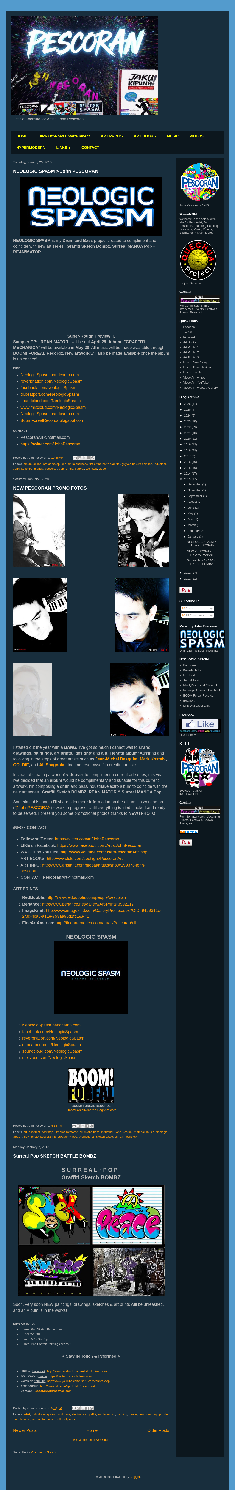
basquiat (34, 1132)
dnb (63, 464)
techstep (91, 468)
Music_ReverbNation (197, 367)
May (191, 513)
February (194, 530)
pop (61, 468)
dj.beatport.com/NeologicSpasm (50, 394)
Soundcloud (191, 680)
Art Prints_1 (191, 347)
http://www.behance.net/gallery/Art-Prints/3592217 (88, 904)
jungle (102, 1414)
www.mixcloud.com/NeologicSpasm (53, 407)
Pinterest (189, 337)
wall (58, 1419)
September (195, 496)
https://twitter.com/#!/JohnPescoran (87, 839)
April (191, 519)
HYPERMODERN (30, 148)
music (150, 1132)
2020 (188, 438)
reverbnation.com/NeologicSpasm (52, 381)
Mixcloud (189, 675)
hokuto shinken (142, 464)
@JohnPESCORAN (32, 807)
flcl (118, 464)
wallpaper (68, 1419)
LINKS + (63, 148)
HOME (21, 136)
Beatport (188, 700)
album (28, 464)
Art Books (189, 342)
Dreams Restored (66, 1132)
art (45, 464)
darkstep (54, 464)
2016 (188, 462)
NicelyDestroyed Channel (200, 685)
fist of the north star (102, 464)
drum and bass (78, 464)
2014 (188, 473)
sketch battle (104, 1136)
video (102, 468)
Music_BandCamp (195, 362)
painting (122, 1414)
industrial (160, 464)
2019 (188, 444)
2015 (188, 467)
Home (92, 1430)
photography (62, 1136)
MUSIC (173, 136)
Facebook (189, 327)
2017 (188, 456)
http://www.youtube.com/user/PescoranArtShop (104, 852)
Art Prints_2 (191, 352)
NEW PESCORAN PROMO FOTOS (50, 488)
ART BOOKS (145, 136)
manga (38, 468)
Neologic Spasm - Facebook (202, 690)
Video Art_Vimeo (194, 377)
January (193, 536)
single (69, 468)
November (195, 490)
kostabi (127, 1132)
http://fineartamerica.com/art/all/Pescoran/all (96, 923)
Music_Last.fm (192, 372)
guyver (126, 464)
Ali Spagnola (51, 765)
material (139, 1132)
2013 (188, 479)
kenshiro (26, 468)
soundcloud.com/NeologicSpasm (51, 400)
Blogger (135, 1477)
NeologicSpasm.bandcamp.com (50, 414)
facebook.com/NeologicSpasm (48, 387)
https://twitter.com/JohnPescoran (50, 444)
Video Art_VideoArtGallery (200, 387)
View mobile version (91, 1439)
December (195, 484)
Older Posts (158, 1430)
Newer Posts (25, 1430)
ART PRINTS (112, 136)
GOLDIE (21, 765)
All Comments (193, 615)
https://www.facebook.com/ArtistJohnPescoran (99, 845)
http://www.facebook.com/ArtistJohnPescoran (77, 1371)
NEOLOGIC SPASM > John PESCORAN (55, 171)
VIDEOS (197, 136)
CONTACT (90, 148)
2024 (188, 415)
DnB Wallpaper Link (196, 705)
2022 (188, 427)
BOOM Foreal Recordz (198, 695)
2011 (188, 578)
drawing (43, 1414)
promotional (87, 1136)
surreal (79, 468)
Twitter (187, 332)
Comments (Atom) (43, 1452)
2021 (188, 433)
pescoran (51, 468)
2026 (188, 404)
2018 (188, 450)
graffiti (92, 1414)
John (16, 468)
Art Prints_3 (191, 357)
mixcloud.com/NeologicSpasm (50, 1057)
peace (133, 1414)
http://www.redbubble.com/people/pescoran (86, 897)
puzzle (163, 1414)
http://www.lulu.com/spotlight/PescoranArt (85, 858)
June (191, 507)
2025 (188, 409)
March (192, 525)
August (193, 501)
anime (37, 464)
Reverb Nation (192, 670)
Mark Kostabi (153, 759)
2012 (188, 572)
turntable (48, 1419)
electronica (79, 1414)
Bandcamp (190, 665)
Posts (187, 608)
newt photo (31, 1136)
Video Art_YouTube (196, 382)
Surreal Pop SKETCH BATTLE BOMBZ (54, 1155)
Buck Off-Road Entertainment (64, 136)
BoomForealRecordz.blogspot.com (52, 420)
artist (27, 1414)
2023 (188, 421)
